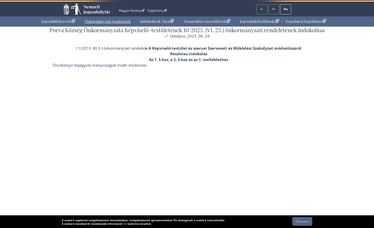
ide (125, 223)
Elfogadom (302, 221)
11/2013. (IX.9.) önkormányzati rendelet (110, 48)
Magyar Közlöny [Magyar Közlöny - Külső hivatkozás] (131, 10)
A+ (274, 9)
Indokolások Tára (157, 21)
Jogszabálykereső (58, 21)
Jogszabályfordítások (259, 21)
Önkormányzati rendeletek (108, 21)
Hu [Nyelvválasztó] (286, 9)
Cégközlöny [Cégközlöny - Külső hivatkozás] (157, 10)
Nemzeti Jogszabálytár (97, 9)
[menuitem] (58, 21)
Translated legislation (305, 21)
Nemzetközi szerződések (206, 21)
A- (261, 9)
